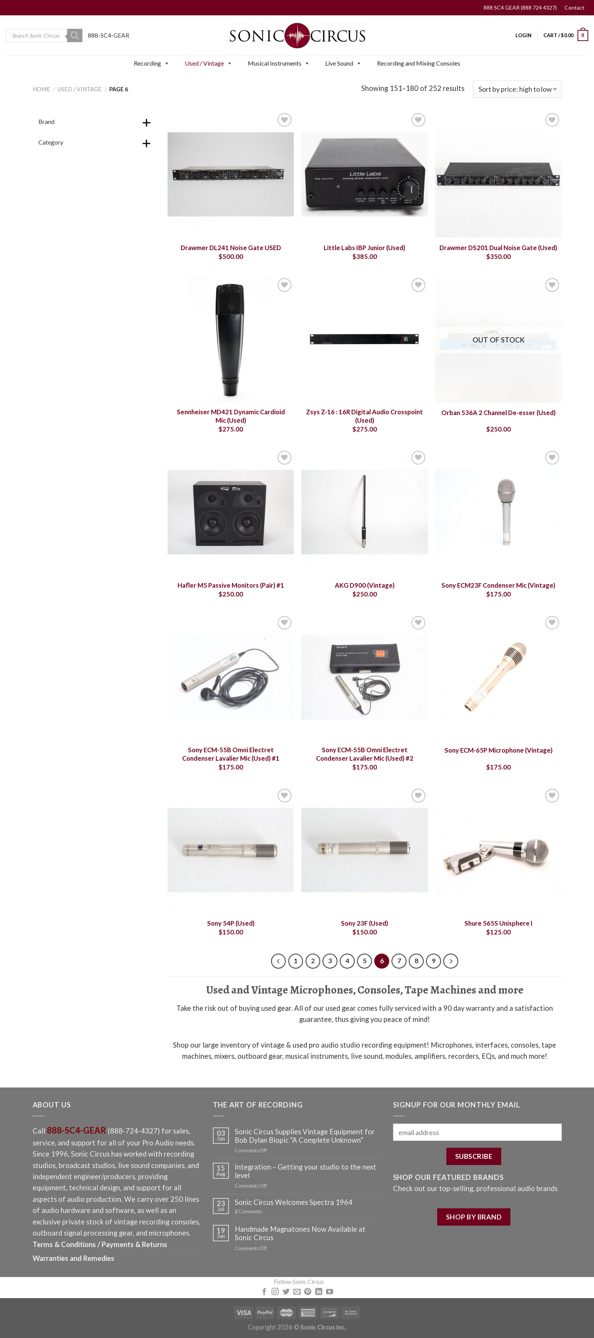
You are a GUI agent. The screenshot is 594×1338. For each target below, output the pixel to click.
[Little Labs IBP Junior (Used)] (364, 174)
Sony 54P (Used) (231, 923)
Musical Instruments (279, 63)
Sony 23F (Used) (364, 923)
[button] (166, 63)
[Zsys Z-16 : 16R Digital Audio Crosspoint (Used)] (364, 339)
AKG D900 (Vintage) (365, 585)
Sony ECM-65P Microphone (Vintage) (498, 750)
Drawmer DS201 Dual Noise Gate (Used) (498, 248)
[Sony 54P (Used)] (231, 850)
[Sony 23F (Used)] (364, 850)
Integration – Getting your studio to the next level (305, 1171)
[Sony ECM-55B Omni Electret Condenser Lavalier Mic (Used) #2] (364, 677)
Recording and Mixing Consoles (418, 63)
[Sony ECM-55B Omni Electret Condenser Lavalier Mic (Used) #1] (231, 677)
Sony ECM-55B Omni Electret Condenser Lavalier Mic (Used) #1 (231, 754)
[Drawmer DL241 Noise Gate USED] (231, 174)
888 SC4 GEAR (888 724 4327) (520, 7)
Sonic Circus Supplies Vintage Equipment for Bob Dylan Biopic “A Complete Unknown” (305, 1135)
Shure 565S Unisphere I (498, 923)
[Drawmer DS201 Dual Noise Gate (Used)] (498, 174)
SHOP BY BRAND (474, 1217)
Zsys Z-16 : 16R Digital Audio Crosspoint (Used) (364, 416)
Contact (574, 7)
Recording (151, 63)
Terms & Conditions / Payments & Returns (100, 1244)
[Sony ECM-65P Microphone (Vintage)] (498, 677)
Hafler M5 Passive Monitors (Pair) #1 (231, 585)
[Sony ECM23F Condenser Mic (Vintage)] (498, 512)
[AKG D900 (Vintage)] (364, 512)
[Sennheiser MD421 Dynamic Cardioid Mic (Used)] (231, 339)
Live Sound (343, 63)
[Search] (74, 35)
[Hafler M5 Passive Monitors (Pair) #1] (231, 512)
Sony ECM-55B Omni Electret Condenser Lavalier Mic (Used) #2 (364, 754)
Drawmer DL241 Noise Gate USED (231, 248)
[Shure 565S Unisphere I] (498, 850)
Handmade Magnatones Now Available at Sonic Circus (300, 1233)
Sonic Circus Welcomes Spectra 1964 (293, 1202)
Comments (248, 1211)
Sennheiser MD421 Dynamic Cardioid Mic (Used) (231, 416)
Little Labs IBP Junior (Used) (364, 248)
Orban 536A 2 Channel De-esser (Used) (498, 413)
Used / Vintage (208, 63)
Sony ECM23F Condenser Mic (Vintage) (498, 585)
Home (41, 89)
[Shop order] (517, 89)
